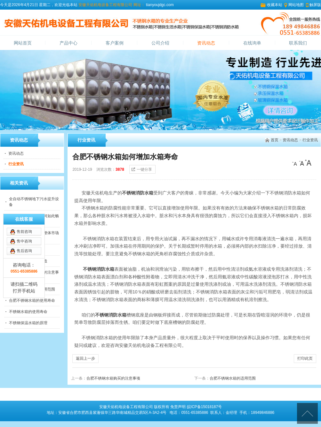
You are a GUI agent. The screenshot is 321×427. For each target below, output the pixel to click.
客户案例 (115, 43)
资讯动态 (206, 43)
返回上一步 (85, 358)
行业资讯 (310, 140)
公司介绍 (160, 43)
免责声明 (178, 407)
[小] (295, 163)
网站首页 (23, 43)
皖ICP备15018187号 (204, 407)
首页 (274, 140)
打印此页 (305, 358)
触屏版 (315, 5)
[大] (308, 163)
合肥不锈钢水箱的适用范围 (233, 378)
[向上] (307, 413)
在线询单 (252, 43)
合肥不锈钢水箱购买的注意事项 (113, 378)
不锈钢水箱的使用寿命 (28, 311)
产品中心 (68, 43)
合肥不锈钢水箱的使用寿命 (32, 300)
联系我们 (298, 43)
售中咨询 (24, 241)
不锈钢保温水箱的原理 (28, 323)
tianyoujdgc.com (159, 5)
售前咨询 (24, 231)
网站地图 (296, 5)
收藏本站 (274, 5)
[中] (302, 163)
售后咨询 (24, 251)
